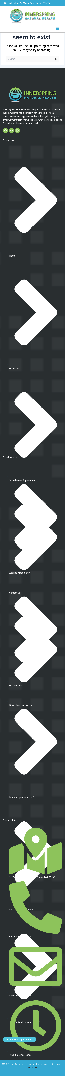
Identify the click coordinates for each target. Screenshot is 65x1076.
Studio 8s (32, 1067)
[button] (58, 28)
